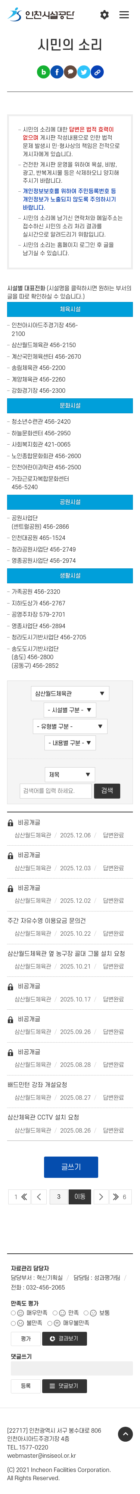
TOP (125, 1434)
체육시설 (70, 309)
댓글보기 (68, 1386)
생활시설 (70, 575)
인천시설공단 (41, 14)
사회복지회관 (27, 444)
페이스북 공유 (56, 71)
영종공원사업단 (30, 561)
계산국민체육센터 (32, 357)
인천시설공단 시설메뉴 (104, 15)
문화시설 (70, 405)
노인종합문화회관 (32, 456)
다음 (101, 1196)
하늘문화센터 (27, 433)
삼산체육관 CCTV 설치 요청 (43, 1117)
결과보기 (68, 1339)
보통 (104, 1313)
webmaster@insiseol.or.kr (41, 1456)
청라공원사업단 (30, 549)
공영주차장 (25, 614)
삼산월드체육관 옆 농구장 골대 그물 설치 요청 (66, 954)
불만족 (34, 1323)
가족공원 (22, 592)
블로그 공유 (43, 71)
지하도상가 (25, 603)
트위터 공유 (83, 71)
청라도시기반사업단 (35, 637)
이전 (39, 1196)
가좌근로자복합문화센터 (40, 479)
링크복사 (97, 71)
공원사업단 (25, 518)
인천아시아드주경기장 (38, 325)
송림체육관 (25, 368)
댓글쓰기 (21, 1356)
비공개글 (23, 822)
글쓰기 (71, 1167)
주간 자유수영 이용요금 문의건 (46, 921)
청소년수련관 (27, 422)
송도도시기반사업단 (35, 649)
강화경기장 (25, 391)
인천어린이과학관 (32, 467)
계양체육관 (25, 379)
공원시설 (70, 502)
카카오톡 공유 (70, 71)
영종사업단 (25, 626)
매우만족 (37, 1313)
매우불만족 (76, 1323)
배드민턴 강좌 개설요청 (37, 1085)
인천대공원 (25, 538)
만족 (73, 1313)
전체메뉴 (124, 15)
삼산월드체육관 (30, 345)
